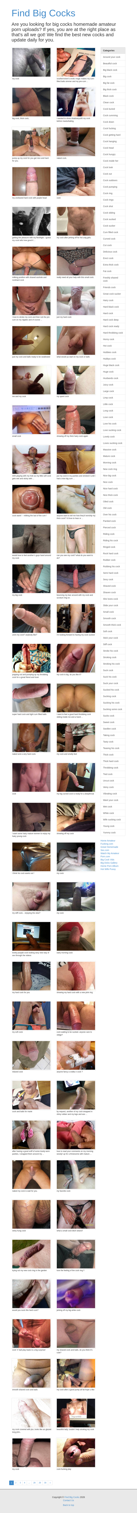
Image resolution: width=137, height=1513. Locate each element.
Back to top (68, 1505)
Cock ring (107, 193)
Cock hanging (110, 141)
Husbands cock (110, 378)
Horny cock (108, 339)
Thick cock (108, 754)
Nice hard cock (110, 488)
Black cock (108, 96)
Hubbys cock (109, 358)
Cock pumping (110, 187)
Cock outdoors (110, 180)
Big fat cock (109, 83)
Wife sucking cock (112, 819)
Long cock (108, 410)
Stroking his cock (111, 664)
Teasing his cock (111, 748)
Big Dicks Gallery (109, 863)
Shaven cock (109, 592)
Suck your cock (110, 683)
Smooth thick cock (112, 625)
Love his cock (110, 423)
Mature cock (109, 456)
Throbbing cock (110, 767)
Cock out (107, 174)
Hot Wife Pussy (108, 869)
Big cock (107, 76)
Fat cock (107, 271)
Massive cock (109, 449)
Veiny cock (108, 787)
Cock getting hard (112, 135)
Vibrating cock (110, 793)
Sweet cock (109, 722)
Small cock (108, 612)
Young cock (109, 826)
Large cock (108, 391)
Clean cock (108, 102)
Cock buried (109, 109)
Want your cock (110, 800)
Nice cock (108, 482)
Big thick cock (110, 89)
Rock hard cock (110, 553)
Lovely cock (109, 436)
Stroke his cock (110, 651)
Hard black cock (111, 307)
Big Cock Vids (107, 859)
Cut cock (107, 245)
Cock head (108, 148)
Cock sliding (109, 213)
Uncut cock (108, 780)
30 (45, 1483)
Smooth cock (109, 618)
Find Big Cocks (43, 13)
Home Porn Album (110, 866)
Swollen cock (109, 728)
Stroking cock (109, 657)
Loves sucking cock (112, 443)
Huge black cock (111, 365)
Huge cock (108, 371)
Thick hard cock (111, 761)
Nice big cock (109, 475)
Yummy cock (109, 832)
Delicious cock (110, 251)
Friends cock (109, 287)
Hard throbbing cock (113, 333)
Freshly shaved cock (110, 279)
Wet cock (107, 806)
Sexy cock (108, 579)
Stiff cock (107, 644)
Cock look (108, 167)
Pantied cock (109, 521)
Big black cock (110, 70)
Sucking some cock (112, 709)
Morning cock (109, 462)
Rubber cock (109, 560)
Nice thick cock (110, 495)
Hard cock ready (111, 326)
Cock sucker (109, 225)
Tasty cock (108, 741)
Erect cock (108, 258)
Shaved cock (109, 586)
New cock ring (110, 469)
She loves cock (110, 599)
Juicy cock (108, 384)
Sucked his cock (111, 690)
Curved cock (109, 238)
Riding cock (109, 534)
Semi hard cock (110, 573)
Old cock (107, 508)
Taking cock (109, 735)
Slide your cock (110, 605)
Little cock (108, 404)
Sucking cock (109, 696)
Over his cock (110, 514)
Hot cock (107, 345)
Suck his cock (110, 677)
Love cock (108, 417)
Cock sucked (109, 219)
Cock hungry (109, 154)
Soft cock (107, 631)
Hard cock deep (111, 320)
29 (40, 1483)
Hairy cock (108, 300)
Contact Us (68, 1500)
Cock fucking (109, 128)
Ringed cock (109, 547)
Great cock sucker (112, 294)
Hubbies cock (109, 352)
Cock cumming (110, 115)
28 (34, 1483)
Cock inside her (110, 161)
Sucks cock (108, 715)
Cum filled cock (110, 232)
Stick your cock (110, 638)
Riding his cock (110, 540)
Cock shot (108, 206)
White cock (108, 813)
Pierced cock (109, 527)
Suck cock (108, 670)
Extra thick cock (111, 264)
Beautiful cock (110, 63)
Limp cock (108, 397)
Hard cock (108, 313)
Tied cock (107, 774)
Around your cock (111, 57)
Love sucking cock (112, 430)
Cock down (108, 122)
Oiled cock (108, 501)
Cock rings (108, 200)
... (29, 1483)
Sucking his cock (111, 702)
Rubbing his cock (111, 566)
